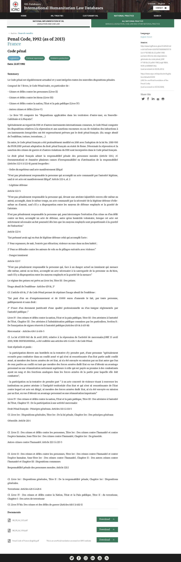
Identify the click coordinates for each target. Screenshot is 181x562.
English (143, 37)
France (14, 43)
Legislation (14, 58)
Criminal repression (34, 58)
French (149, 37)
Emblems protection (60, 58)
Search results (25, 33)
